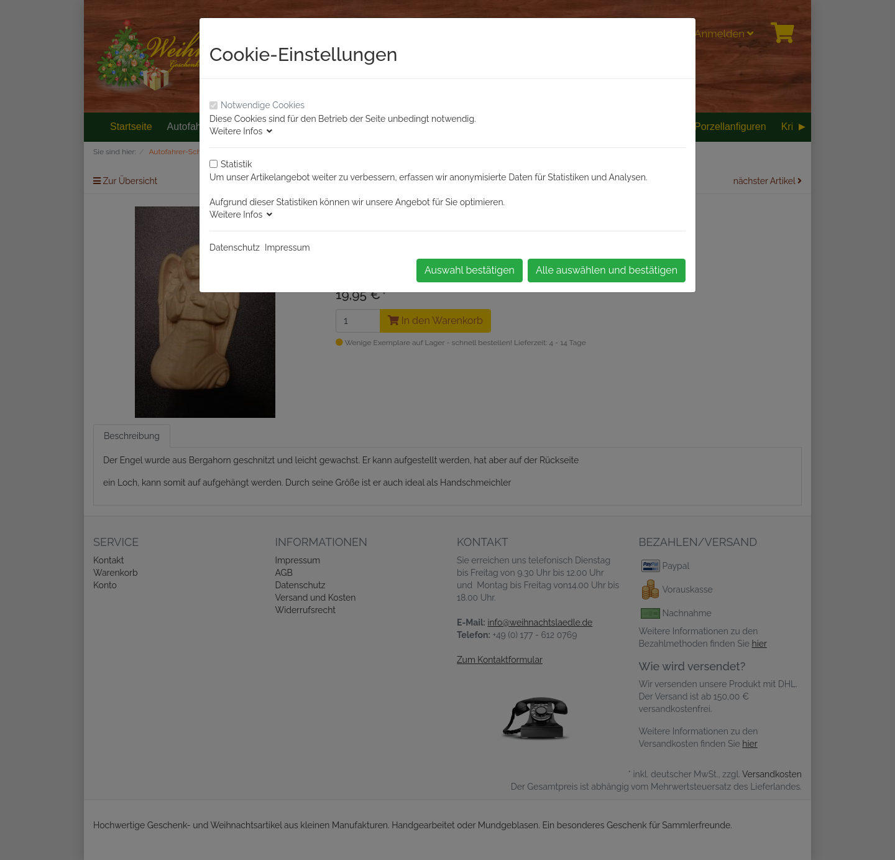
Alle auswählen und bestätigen (606, 270)
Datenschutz (234, 247)
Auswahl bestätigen (470, 270)
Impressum (287, 247)
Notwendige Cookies (263, 105)
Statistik (236, 164)
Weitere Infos (240, 131)
